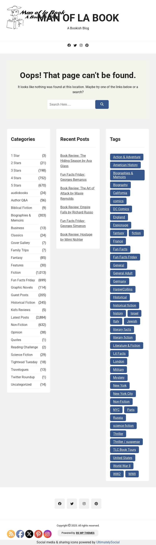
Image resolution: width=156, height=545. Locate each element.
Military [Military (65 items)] (118, 370)
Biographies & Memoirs (21, 218)
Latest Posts (20, 317)
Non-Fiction (19, 325)
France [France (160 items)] (118, 241)
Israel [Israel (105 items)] (134, 313)
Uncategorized (21, 384)
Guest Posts (19, 295)
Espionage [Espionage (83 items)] (120, 225)
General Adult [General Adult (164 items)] (122, 273)
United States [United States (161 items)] (122, 458)
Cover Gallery (20, 243)
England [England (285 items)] (119, 217)
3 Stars (16, 170)
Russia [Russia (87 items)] (118, 418)
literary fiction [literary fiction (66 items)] (123, 337)
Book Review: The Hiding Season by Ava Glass (76, 161)
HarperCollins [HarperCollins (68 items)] (122, 289)
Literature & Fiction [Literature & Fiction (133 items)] (126, 346)
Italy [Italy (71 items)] (116, 321)
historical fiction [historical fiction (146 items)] (124, 305)
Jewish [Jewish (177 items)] (132, 321)
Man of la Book (78, 18)
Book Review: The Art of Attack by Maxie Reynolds (77, 193)
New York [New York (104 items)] (120, 385)
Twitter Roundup (23, 377)
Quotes (16, 340)
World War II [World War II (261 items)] (121, 466)
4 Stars (16, 178)
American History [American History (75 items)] (125, 165)
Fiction (16, 273)
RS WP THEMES (85, 532)
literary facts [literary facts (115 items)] (122, 329)
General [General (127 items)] (118, 265)
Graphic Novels (22, 287)
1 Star (15, 156)
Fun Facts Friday (23, 280)
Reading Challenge (24, 347)
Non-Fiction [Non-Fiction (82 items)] (121, 402)
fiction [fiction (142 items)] (136, 233)
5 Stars (16, 185)
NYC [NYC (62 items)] (116, 410)
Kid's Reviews (20, 310)
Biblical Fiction (21, 208)
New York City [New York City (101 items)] (123, 394)
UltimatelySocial (108, 542)
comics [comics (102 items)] (118, 201)
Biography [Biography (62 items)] (120, 185)
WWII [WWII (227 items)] (132, 474)
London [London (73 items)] (118, 361)
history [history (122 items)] (118, 313)
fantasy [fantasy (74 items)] (118, 233)
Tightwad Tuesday (24, 362)
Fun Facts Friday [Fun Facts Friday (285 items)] (125, 257)
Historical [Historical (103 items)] (120, 297)
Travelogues (19, 370)
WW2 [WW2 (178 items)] (117, 474)
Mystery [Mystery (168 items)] (119, 378)
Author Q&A (19, 200)
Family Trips (20, 250)
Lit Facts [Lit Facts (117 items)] (119, 353)
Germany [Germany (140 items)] (119, 281)
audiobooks (19, 193)
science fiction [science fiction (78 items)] (123, 426)
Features (17, 265)
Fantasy (17, 258)
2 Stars (16, 163)
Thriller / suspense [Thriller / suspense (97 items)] (126, 442)
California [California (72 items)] (120, 193)
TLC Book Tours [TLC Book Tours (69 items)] (124, 450)
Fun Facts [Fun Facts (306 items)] (120, 249)
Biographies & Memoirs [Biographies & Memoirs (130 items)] (123, 175)
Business (17, 228)
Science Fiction (22, 355)
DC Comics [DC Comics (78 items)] (121, 209)
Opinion (16, 332)
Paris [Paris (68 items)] (130, 410)
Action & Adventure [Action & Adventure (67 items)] (126, 157)
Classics (17, 235)
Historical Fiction (23, 302)
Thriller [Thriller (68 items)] (118, 434)
